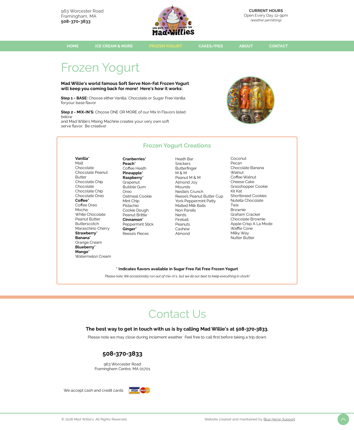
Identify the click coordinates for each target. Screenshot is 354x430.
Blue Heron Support (279, 419)
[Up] (343, 419)
